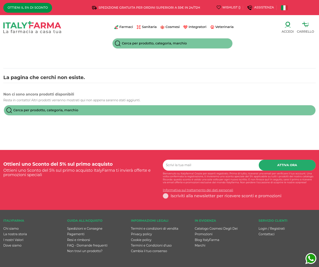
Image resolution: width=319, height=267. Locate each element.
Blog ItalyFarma (207, 240)
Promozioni (203, 234)
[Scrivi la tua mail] (211, 165)
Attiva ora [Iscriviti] (287, 165)
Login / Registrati (272, 229)
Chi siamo (11, 229)
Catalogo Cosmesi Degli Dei (216, 229)
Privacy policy (141, 234)
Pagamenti (75, 234)
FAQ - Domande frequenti (87, 245)
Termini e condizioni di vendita (154, 229)
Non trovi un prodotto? (85, 251)
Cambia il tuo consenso (149, 251)
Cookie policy (141, 240)
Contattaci (266, 234)
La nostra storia (15, 234)
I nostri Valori (13, 240)
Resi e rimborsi (78, 240)
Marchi (200, 245)
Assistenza (264, 7)
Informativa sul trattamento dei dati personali (198, 190)
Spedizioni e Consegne (84, 229)
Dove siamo (12, 245)
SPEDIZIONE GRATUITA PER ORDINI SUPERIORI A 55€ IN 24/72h (149, 8)
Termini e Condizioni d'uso (151, 245)
